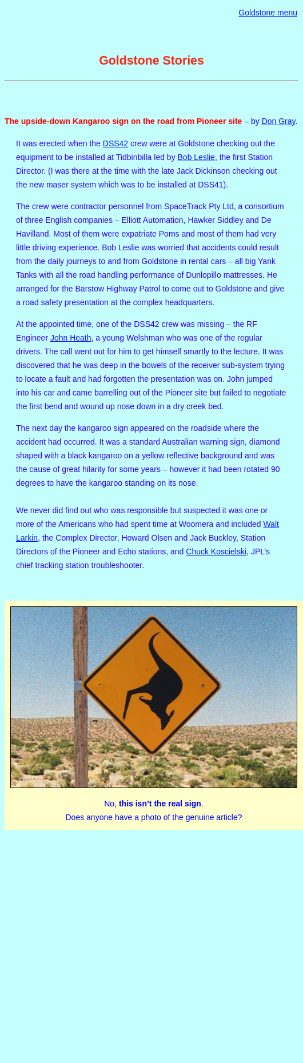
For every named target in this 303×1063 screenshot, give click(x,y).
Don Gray (279, 121)
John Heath (70, 337)
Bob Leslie (196, 157)
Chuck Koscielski (216, 551)
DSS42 (115, 143)
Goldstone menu (267, 12)
